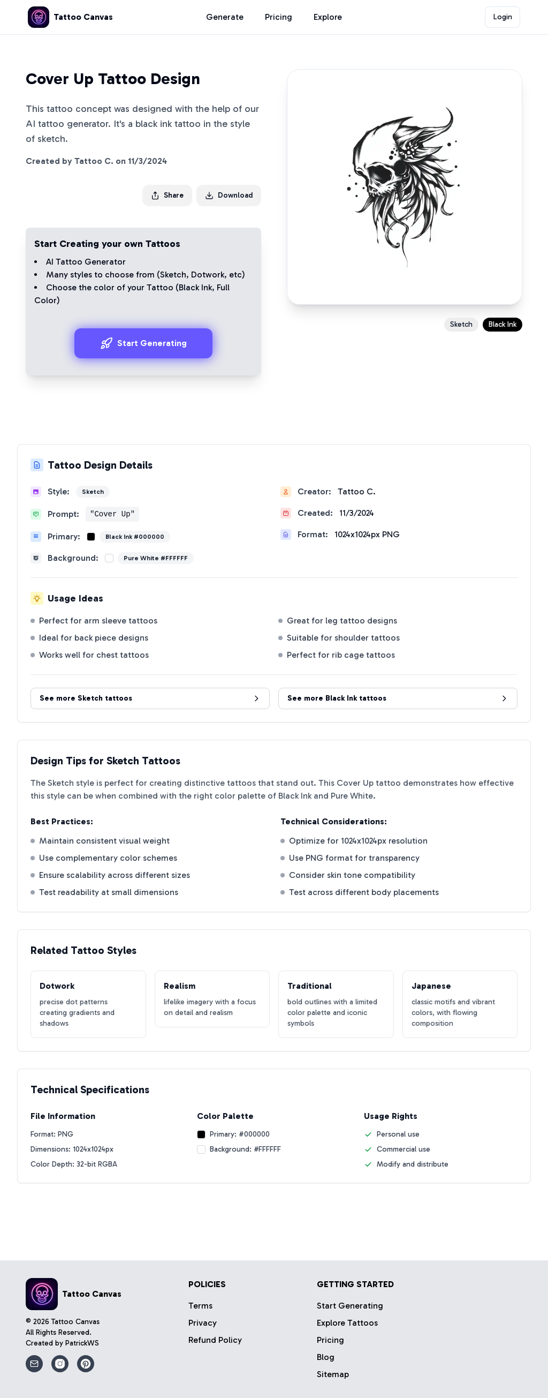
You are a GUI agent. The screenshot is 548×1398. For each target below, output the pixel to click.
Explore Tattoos (347, 1323)
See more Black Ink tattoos (397, 698)
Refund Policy (215, 1340)
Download (229, 195)
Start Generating (143, 343)
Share (167, 195)
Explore (328, 17)
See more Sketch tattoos (150, 698)
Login (502, 16)
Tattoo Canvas (75, 1321)
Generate (224, 17)
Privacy (202, 1323)
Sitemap (333, 1374)
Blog (325, 1357)
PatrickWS (82, 1343)
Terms (200, 1306)
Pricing (278, 17)
